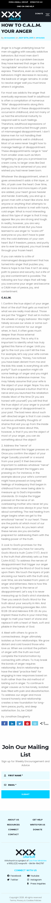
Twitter (12, 880)
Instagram (34, 880)
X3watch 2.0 (36, 2)
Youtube (33, 876)
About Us (13, 819)
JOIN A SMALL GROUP (18, 2)
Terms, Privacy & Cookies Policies (25, 900)
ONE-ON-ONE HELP (25, 6)
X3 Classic (9, 38)
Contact (13, 834)
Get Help (38, 819)
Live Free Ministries (38, 860)
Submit (25, 794)
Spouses (40, 38)
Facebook (14, 876)
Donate (39, 14)
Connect (13, 829)
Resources (13, 824)
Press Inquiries (36, 883)
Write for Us (37, 824)
